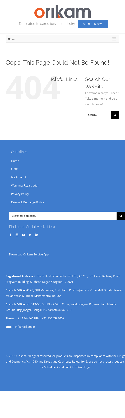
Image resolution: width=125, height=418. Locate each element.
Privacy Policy (20, 194)
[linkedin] (36, 235)
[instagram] (17, 235)
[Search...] (98, 115)
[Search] (115, 115)
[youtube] (23, 235)
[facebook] (10, 235)
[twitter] (30, 235)
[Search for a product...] (63, 216)
